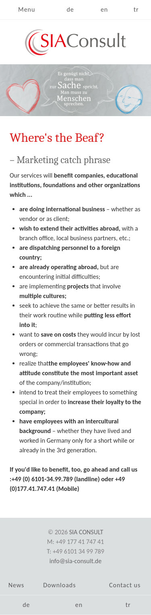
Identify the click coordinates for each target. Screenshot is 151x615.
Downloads (59, 585)
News (16, 585)
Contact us (125, 585)
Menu (26, 9)
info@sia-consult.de (75, 561)
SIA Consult (86, 532)
